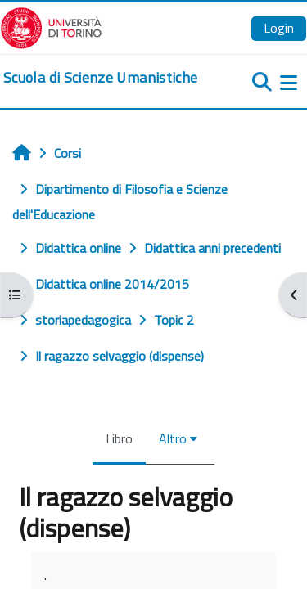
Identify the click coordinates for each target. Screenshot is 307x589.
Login (279, 28)
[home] (100, 78)
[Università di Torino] (51, 26)
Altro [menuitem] (173, 438)
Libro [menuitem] (119, 438)
